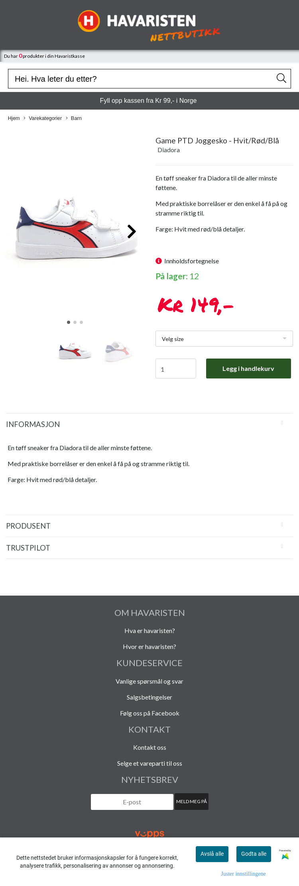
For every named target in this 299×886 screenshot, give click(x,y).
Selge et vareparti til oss (149, 763)
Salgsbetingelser (149, 697)
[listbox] (224, 339)
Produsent (28, 525)
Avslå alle (212, 854)
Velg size (173, 338)
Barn (74, 118)
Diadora (168, 149)
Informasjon (33, 424)
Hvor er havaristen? (149, 646)
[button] (68, 322)
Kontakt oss (149, 747)
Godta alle (253, 854)
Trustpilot (28, 547)
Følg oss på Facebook (149, 713)
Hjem (14, 118)
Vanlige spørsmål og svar (149, 681)
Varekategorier (43, 118)
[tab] (149, 424)
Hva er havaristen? (149, 630)
